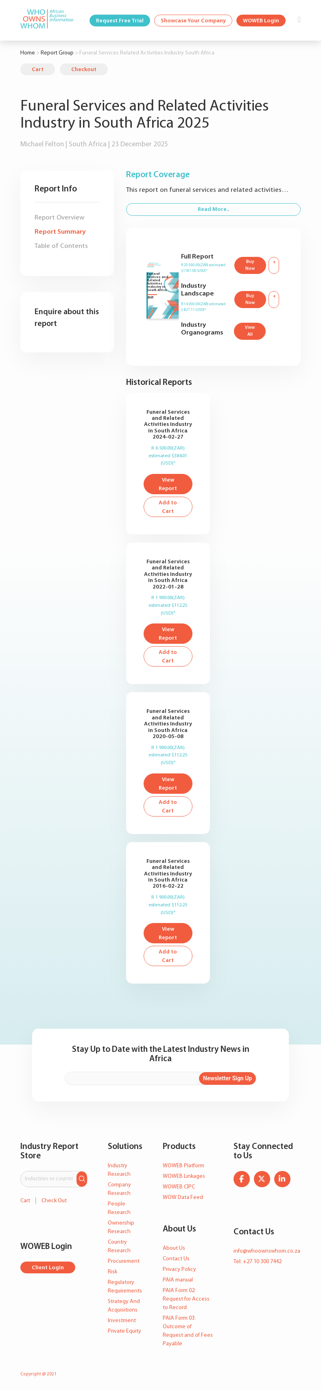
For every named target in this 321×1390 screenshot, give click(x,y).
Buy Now (250, 265)
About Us (174, 1248)
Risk (112, 1272)
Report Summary (60, 231)
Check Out (54, 1201)
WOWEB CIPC (179, 1187)
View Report (168, 484)
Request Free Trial (120, 21)
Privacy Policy (179, 1269)
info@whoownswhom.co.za (267, 1251)
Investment (122, 1321)
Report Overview (59, 217)
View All (250, 331)
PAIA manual (178, 1280)
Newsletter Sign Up (227, 1078)
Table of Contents (61, 246)
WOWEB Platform (183, 1166)
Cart (38, 70)
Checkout (83, 70)
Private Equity (124, 1331)
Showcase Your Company (193, 21)
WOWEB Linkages (184, 1176)
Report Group (57, 53)
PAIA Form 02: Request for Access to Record (186, 1299)
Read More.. (213, 209)
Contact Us (176, 1259)
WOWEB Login (261, 21)
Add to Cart (168, 507)
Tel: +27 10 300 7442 (258, 1262)
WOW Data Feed (183, 1198)
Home (27, 53)
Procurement (124, 1261)
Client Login (48, 1268)
